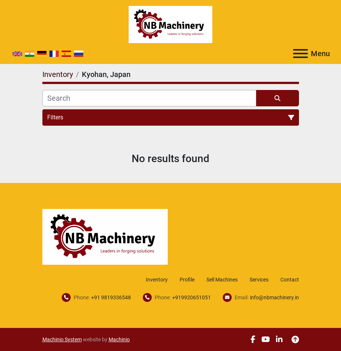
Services (259, 280)
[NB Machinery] (105, 236)
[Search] (149, 98)
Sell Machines (222, 280)
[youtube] (265, 339)
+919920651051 (191, 297)
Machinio (119, 339)
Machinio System (62, 339)
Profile (187, 280)
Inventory (157, 280)
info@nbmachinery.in (274, 297)
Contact (289, 280)
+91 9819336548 (111, 297)
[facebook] (253, 339)
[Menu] (300, 53)
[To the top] (295, 339)
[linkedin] (279, 339)
